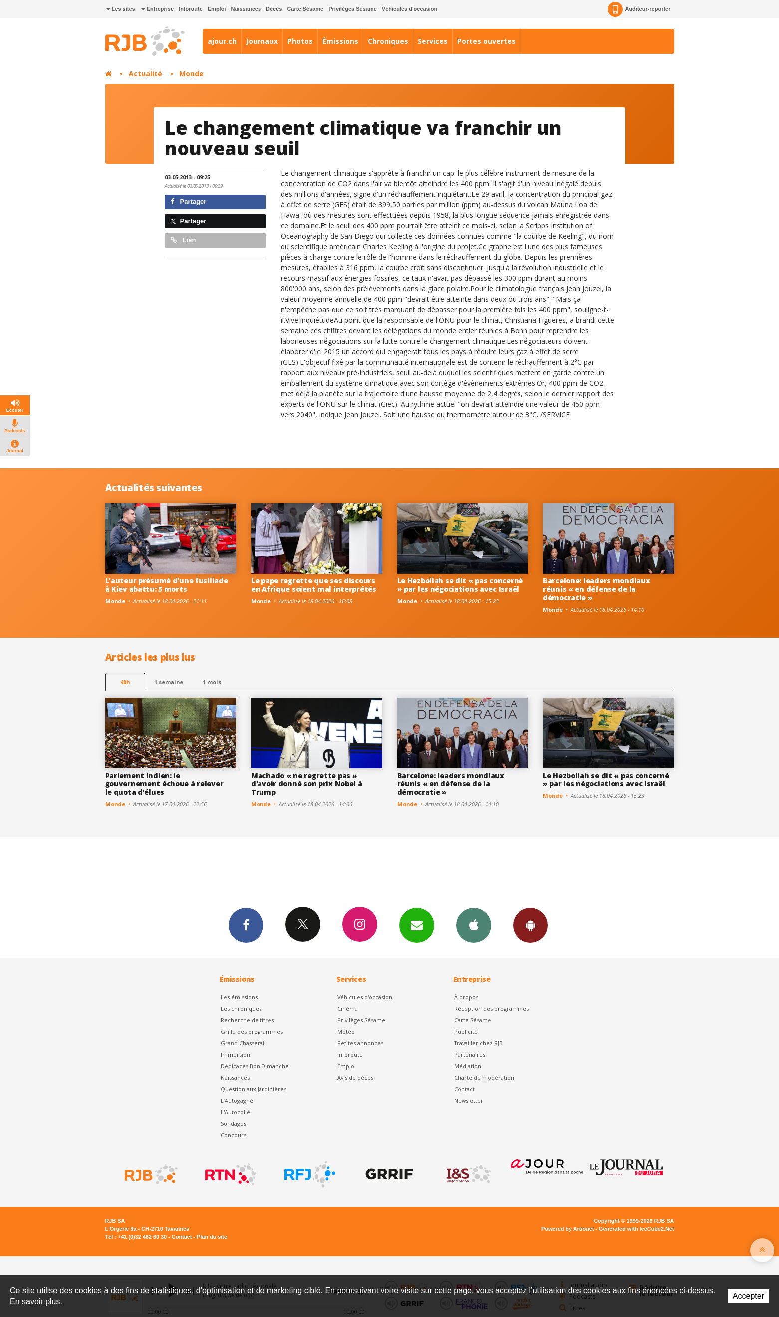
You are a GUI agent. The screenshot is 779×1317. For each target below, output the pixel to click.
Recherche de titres (247, 1020)
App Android (530, 925)
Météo (346, 1031)
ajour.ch (222, 41)
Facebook (246, 925)
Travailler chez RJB (478, 1043)
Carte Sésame (305, 9)
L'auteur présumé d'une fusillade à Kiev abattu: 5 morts (166, 585)
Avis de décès (355, 1077)
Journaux (262, 41)
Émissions (340, 41)
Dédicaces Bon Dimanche (255, 1066)
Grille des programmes (252, 1031)
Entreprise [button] (157, 9)
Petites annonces (360, 1043)
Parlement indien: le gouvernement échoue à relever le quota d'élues (164, 784)
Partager (188, 201)
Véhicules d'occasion (409, 9)
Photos (300, 41)
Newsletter (468, 1100)
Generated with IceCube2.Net (636, 1229)
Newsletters (416, 925)
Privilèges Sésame (352, 9)
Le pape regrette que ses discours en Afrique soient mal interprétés (313, 585)
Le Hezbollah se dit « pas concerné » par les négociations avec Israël (460, 585)
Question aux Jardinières (253, 1089)
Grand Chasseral (242, 1043)
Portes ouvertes (486, 41)
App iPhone (473, 925)
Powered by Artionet (567, 1229)
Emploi (217, 9)
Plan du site (212, 1237)
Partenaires (469, 1054)
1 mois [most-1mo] (212, 682)
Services (433, 41)
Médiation (467, 1066)
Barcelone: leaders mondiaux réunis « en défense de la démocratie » (596, 589)
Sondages (233, 1123)
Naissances (246, 9)
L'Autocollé (235, 1112)
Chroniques (388, 41)
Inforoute (191, 9)
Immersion (235, 1054)
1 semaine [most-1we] (168, 682)
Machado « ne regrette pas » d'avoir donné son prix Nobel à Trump (306, 784)
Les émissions (239, 997)
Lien (183, 240)
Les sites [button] (120, 9)
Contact (464, 1089)
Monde (191, 73)
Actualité (145, 73)
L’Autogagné (237, 1100)
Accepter (748, 1296)
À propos (466, 997)
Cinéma (347, 1008)
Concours (233, 1135)
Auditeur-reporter (639, 9)
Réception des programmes (491, 1008)
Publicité (466, 1031)
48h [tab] (125, 682)
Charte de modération (484, 1077)
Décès (274, 9)
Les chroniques (241, 1008)
